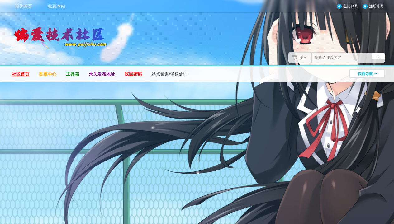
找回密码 (133, 74)
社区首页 (20, 74)
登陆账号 (350, 6)
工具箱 (72, 74)
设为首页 (23, 6)
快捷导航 (365, 74)
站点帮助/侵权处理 (170, 74)
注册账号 (376, 6)
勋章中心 (47, 74)
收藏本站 (56, 6)
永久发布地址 (102, 74)
